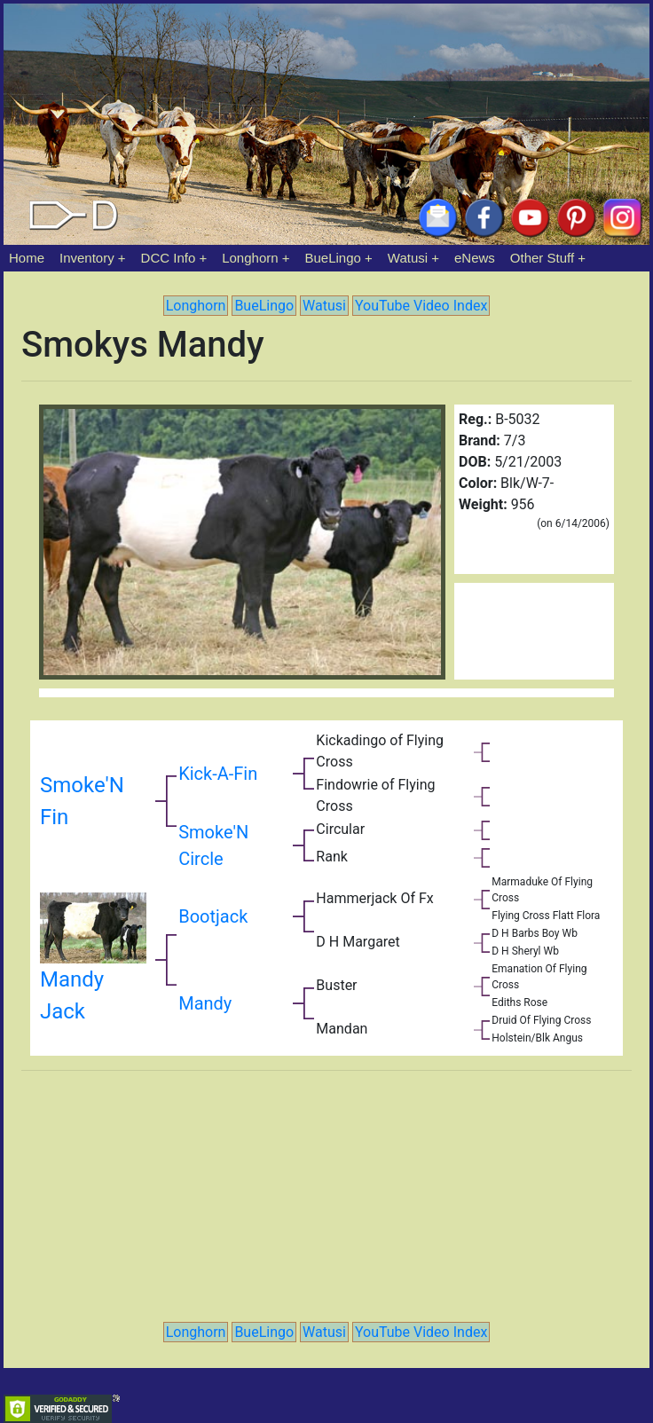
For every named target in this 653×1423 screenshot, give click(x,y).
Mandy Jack (93, 969)
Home (26, 257)
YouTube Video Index (421, 305)
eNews (474, 257)
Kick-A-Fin (217, 773)
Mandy (205, 1003)
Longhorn (250, 257)
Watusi (408, 257)
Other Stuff (542, 257)
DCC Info (168, 257)
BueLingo (333, 257)
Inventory (86, 257)
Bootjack (213, 916)
